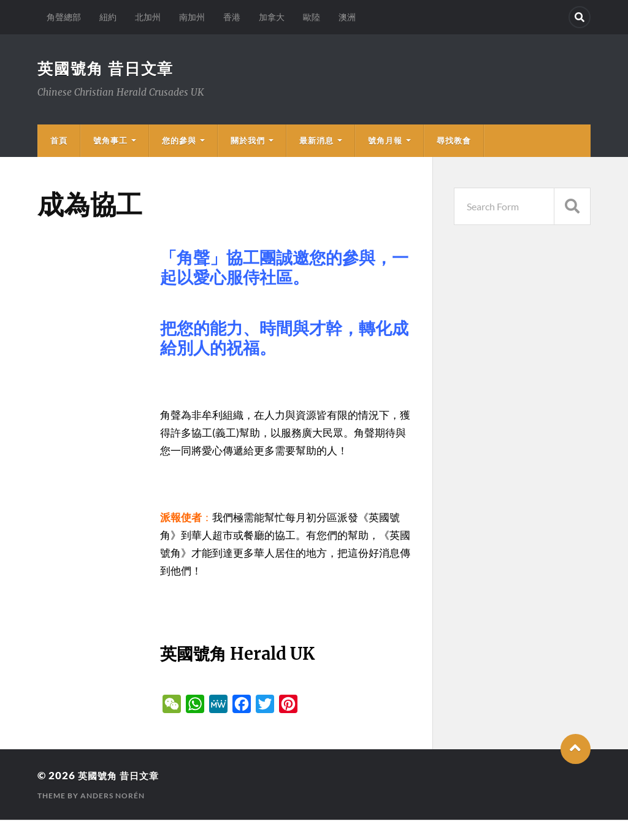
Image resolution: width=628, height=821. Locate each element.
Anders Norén (112, 796)
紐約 (108, 17)
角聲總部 (64, 17)
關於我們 (248, 142)
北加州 (148, 17)
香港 (231, 17)
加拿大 (272, 17)
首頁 (58, 142)
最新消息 (316, 142)
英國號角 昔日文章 (108, 68)
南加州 (192, 17)
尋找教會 (454, 142)
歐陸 (311, 17)
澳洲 (347, 17)
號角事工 (110, 142)
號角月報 (385, 142)
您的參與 (179, 142)
